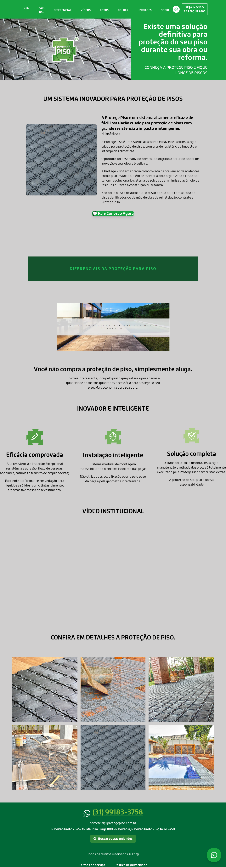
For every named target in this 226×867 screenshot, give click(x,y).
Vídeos (86, 10)
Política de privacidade (131, 865)
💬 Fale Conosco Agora (113, 214)
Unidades (145, 10)
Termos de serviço (92, 865)
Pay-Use (41, 10)
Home (25, 8)
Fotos (104, 10)
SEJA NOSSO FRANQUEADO (195, 9)
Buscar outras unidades (113, 838)
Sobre (165, 10)
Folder (123, 10)
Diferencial (62, 10)
